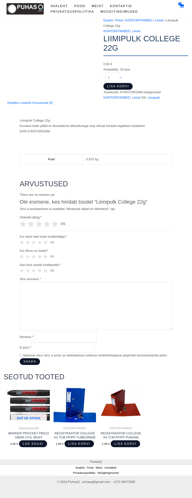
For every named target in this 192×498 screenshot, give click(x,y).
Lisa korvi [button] (79, 443)
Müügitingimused (119, 11)
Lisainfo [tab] (25, 103)
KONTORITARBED (139, 20)
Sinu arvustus (30, 279)
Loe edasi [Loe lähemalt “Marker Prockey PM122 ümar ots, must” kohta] (33, 443)
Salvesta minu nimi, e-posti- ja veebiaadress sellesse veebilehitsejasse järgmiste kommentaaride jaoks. (95, 355)
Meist (98, 6)
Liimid (159, 20)
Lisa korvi (118, 86)
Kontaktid (121, 6)
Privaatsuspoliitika (72, 11)
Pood (79, 6)
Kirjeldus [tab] (13, 103)
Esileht (108, 20)
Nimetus (26, 337)
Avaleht (59, 6)
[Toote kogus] (112, 77)
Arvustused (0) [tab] (42, 103)
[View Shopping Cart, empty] (181, 8)
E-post (25, 347)
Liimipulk (153, 97)
